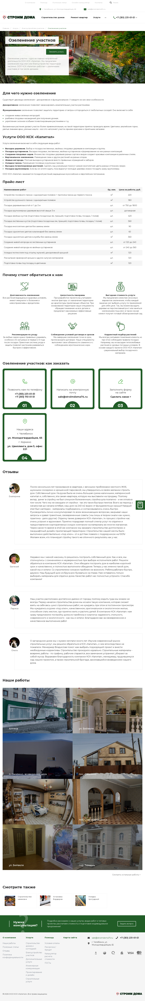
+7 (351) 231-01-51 (125, 17)
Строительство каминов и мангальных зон (25, 899)
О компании (30, 3)
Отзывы (6, 951)
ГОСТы (48, 963)
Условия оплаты (52, 943)
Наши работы (9, 943)
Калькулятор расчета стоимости (50, 956)
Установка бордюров (57, 898)
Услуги (29, 937)
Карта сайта (70, 937)
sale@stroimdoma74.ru (96, 9)
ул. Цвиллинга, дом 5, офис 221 (24, 448)
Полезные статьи (60, 3)
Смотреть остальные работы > (126, 875)
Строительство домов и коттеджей (33, 946)
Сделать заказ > (120, 396)
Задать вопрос (127, 924)
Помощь (43, 3)
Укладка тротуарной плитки (93, 899)
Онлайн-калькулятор (81, 3)
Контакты (98, 3)
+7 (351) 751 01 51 (25, 396)
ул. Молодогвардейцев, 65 (25, 437)
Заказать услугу (56, 52)
